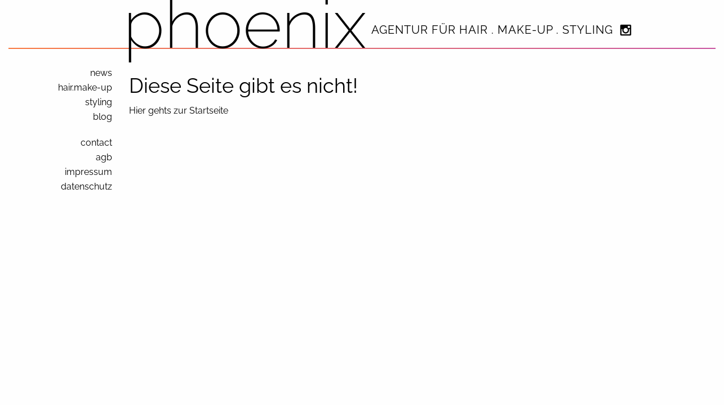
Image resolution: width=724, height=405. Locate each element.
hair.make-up (85, 87)
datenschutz (86, 186)
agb (104, 157)
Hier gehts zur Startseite (178, 110)
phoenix (245, 24)
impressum (88, 171)
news (101, 73)
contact (96, 142)
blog (102, 116)
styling (98, 102)
